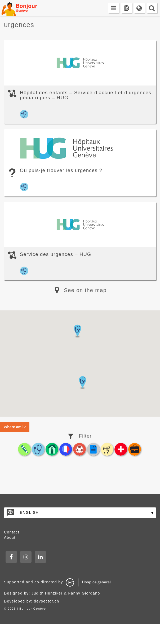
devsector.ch (46, 601)
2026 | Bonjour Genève (27, 608)
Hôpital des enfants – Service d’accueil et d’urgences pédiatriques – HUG (85, 95)
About (10, 537)
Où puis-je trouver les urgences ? (61, 170)
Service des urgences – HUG (55, 254)
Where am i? (15, 427)
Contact (11, 532)
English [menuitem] (29, 512)
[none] (80, 512)
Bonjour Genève (25, 8)
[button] (82, 382)
